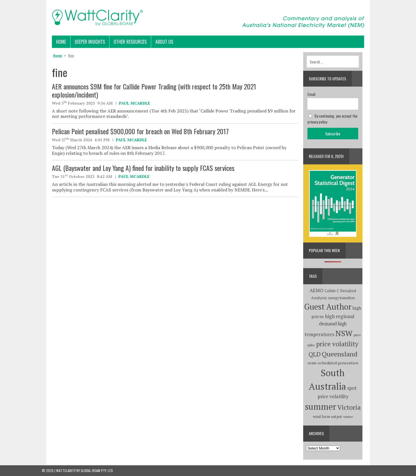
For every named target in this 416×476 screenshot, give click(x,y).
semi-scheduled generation (332, 362)
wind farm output (327, 416)
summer (320, 406)
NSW (344, 333)
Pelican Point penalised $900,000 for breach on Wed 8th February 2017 (140, 131)
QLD (315, 354)
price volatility (337, 344)
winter (348, 416)
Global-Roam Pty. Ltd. (97, 470)
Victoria (349, 407)
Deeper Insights (90, 41)
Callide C (332, 290)
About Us (164, 41)
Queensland (339, 353)
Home (61, 41)
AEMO (316, 290)
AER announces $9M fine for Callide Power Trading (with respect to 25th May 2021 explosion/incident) (154, 90)
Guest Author (327, 306)
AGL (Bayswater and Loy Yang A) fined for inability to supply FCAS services (143, 168)
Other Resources (130, 41)
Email (311, 94)
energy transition (341, 298)
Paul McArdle (134, 103)
